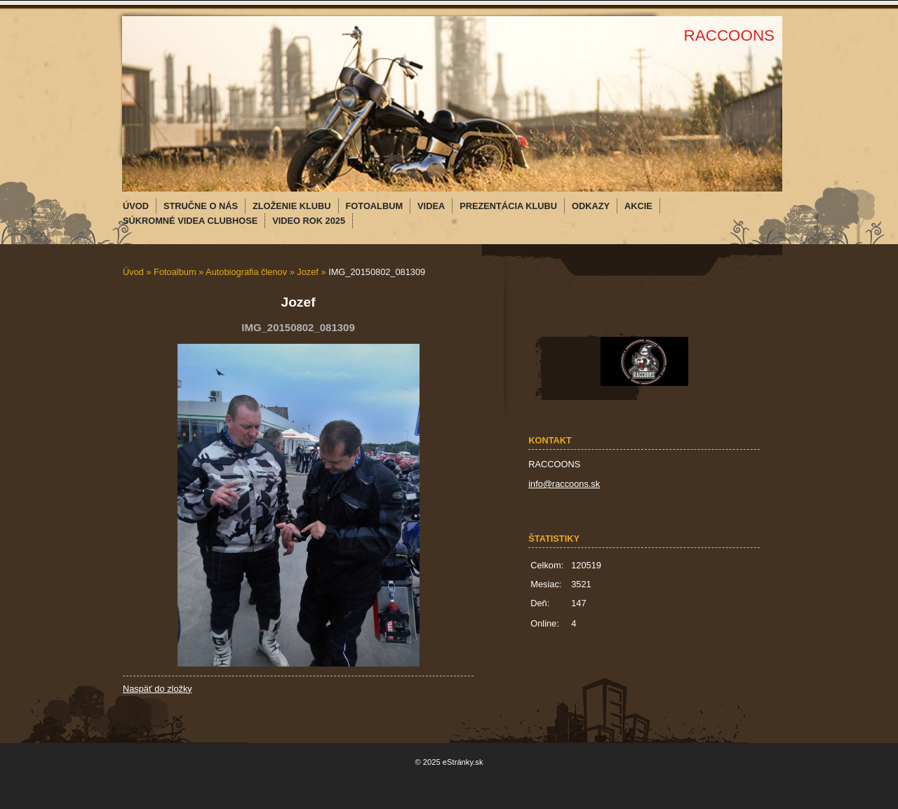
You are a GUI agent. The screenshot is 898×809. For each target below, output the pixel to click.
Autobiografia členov (246, 272)
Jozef (308, 272)
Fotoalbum (175, 272)
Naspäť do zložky (157, 688)
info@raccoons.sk (564, 484)
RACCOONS (729, 35)
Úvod (133, 272)
